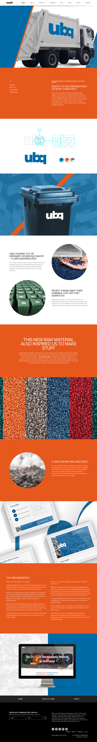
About (32, 3)
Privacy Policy (82, 737)
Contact (88, 3)
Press (78, 3)
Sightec (76, 699)
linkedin (59, 729)
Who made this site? (59, 735)
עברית (86, 732)
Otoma (20, 699)
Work (23, 3)
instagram (63, 729)
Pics (61, 3)
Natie (9, 2)
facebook (53, 729)
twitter (56, 729)
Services (52, 3)
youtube (66, 729)
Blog (69, 3)
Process (42, 3)
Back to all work (48, 699)
